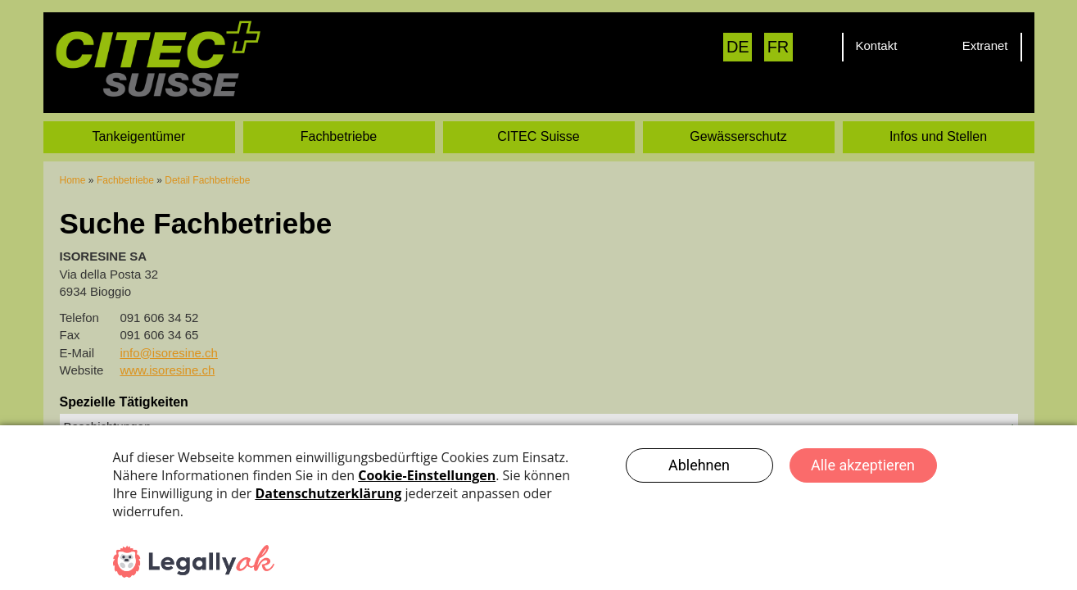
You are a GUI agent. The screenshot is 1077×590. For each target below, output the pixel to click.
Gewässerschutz (738, 136)
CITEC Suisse (538, 136)
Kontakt (877, 45)
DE (737, 47)
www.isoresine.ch (167, 370)
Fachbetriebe (339, 136)
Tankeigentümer (139, 136)
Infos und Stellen (938, 136)
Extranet (985, 45)
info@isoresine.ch (168, 353)
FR (778, 47)
